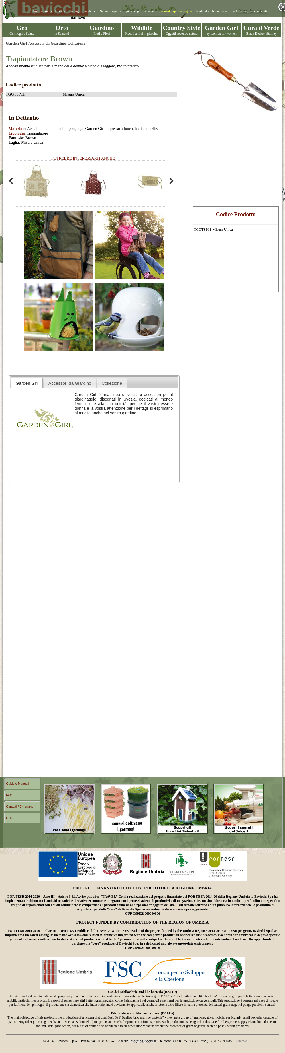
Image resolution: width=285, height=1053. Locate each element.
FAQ (9, 795)
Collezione (76, 43)
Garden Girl (16, 43)
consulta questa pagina (176, 11)
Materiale (17, 129)
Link (9, 817)
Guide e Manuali (17, 783)
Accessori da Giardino (47, 43)
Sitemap (241, 1041)
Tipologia (17, 133)
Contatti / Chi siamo (19, 806)
